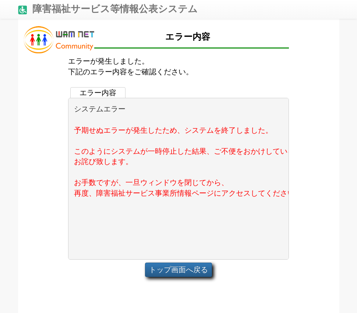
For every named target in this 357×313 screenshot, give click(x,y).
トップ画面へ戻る (178, 270)
